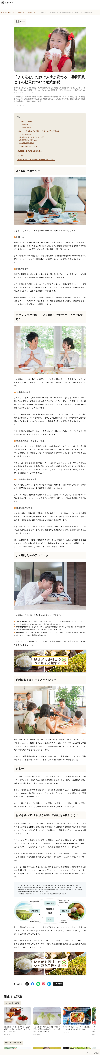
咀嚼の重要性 (25, 127)
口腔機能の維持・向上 (28, 140)
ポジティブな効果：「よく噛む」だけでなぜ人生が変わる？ (39, 131)
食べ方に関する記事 (12, 1003)
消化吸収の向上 (26, 134)
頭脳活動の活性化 (26, 143)
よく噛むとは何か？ (24, 121)
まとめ (20, 155)
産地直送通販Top (7, 12)
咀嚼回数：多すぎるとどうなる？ (29, 151)
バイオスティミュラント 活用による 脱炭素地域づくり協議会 (45, 894)
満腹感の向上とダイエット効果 (31, 137)
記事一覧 (21, 12)
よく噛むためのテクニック (27, 146)
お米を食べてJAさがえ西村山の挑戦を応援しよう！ (36, 160)
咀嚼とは (23, 125)
